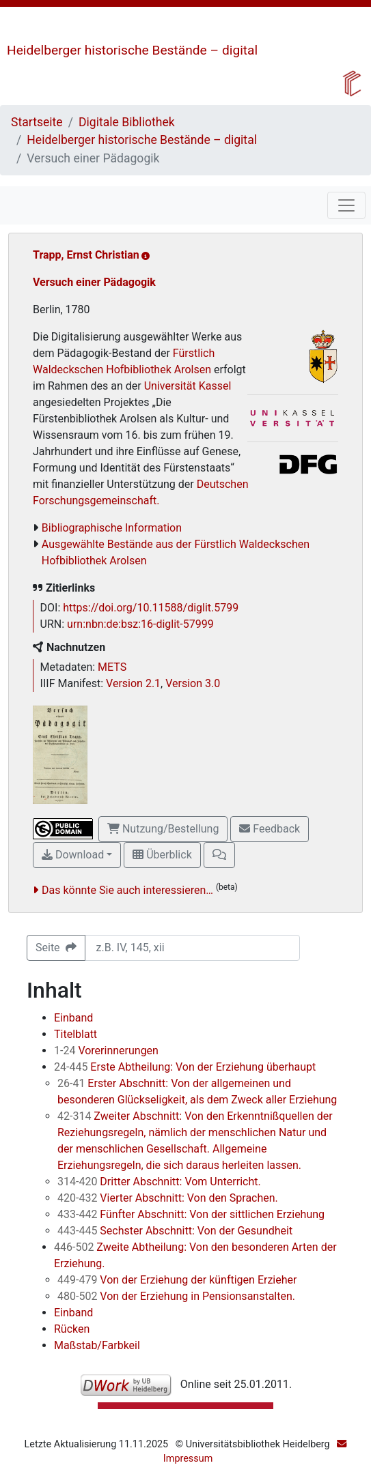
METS (112, 667)
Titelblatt (75, 1034)
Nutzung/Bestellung (163, 828)
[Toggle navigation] (346, 205)
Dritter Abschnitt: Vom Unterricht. (159, 1181)
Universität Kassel (188, 385)
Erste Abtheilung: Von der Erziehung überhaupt (185, 1066)
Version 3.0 (192, 683)
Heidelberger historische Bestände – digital (132, 50)
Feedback (269, 828)
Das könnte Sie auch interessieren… (127, 890)
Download (73, 854)
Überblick (162, 854)
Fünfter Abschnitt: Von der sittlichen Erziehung (191, 1214)
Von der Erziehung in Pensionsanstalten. (176, 1296)
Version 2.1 (133, 683)
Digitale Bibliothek (127, 122)
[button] (219, 855)
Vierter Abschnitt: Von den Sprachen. (167, 1197)
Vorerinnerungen (106, 1050)
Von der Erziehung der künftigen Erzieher (177, 1279)
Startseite (37, 122)
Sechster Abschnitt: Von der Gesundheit (174, 1230)
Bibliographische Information (112, 527)
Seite (56, 947)
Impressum (187, 1458)
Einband (73, 1017)
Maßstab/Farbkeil (97, 1345)
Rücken (72, 1328)
